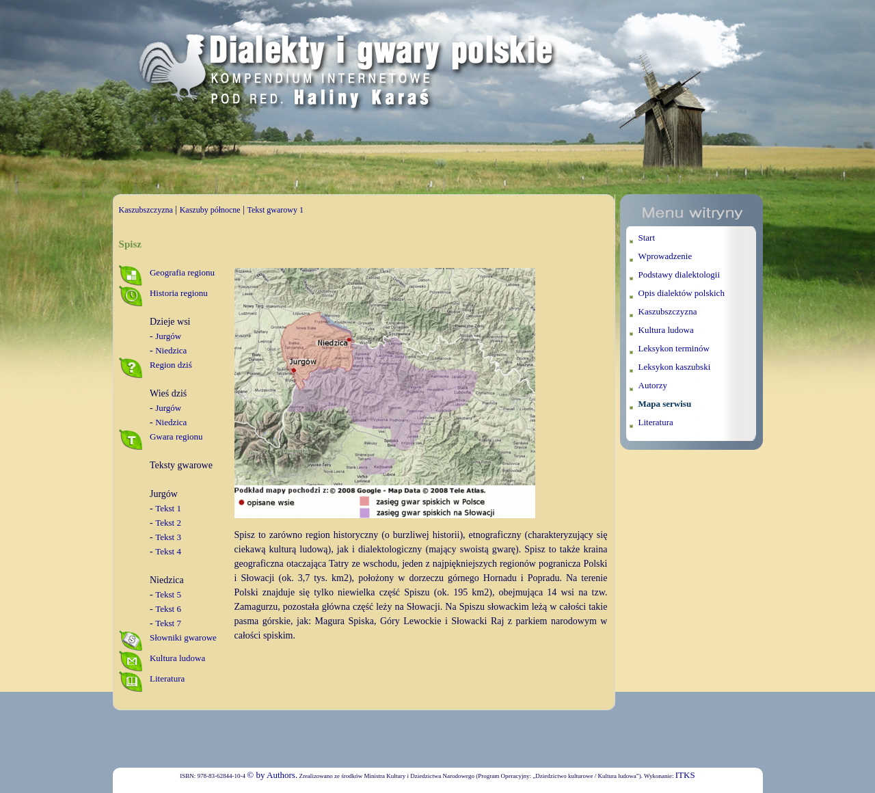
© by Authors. (272, 775)
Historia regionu (179, 293)
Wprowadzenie (665, 256)
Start (647, 237)
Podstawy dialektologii (679, 274)
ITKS (685, 775)
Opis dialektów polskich (681, 293)
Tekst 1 (168, 508)
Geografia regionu (182, 272)
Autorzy (653, 385)
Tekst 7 (168, 623)
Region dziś (171, 365)
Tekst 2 (168, 523)
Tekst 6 (168, 609)
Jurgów (168, 336)
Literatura (167, 678)
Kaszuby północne (210, 210)
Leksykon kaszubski (674, 367)
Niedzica (171, 350)
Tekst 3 (168, 537)
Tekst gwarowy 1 (275, 210)
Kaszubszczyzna (146, 210)
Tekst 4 (168, 551)
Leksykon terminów (674, 348)
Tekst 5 (168, 594)
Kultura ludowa (177, 658)
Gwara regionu (176, 436)
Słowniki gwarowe (183, 637)
